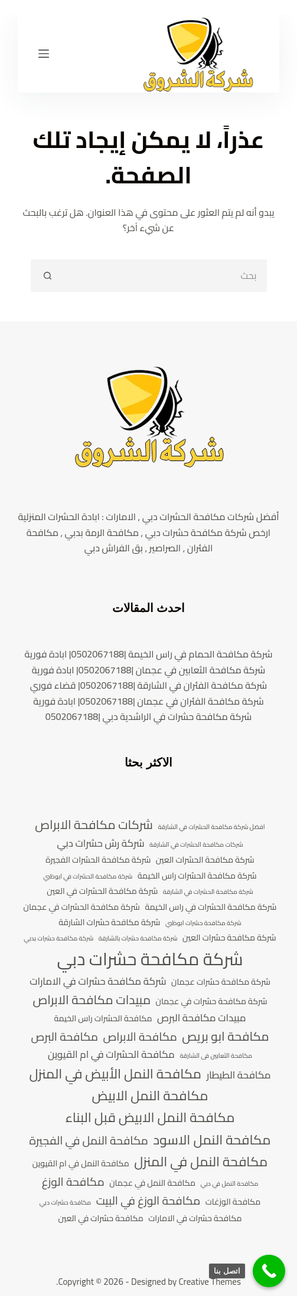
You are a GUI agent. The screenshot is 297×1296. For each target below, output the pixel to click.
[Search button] (47, 275)
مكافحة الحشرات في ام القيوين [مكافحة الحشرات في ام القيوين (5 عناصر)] (111, 1055)
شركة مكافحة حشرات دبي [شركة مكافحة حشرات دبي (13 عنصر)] (150, 959)
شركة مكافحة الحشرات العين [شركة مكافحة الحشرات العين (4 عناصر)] (205, 860)
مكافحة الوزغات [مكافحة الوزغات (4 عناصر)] (233, 1202)
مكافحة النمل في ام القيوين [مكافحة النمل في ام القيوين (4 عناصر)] (80, 1163)
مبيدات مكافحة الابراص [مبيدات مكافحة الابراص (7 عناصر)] (91, 1000)
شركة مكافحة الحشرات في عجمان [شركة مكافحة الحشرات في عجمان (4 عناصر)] (82, 907)
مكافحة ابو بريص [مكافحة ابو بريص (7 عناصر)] (225, 1037)
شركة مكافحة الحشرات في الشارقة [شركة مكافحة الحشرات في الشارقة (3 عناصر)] (208, 892)
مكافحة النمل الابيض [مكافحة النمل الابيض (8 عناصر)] (150, 1096)
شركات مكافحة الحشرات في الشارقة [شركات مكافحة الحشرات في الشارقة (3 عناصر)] (196, 845)
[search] (165, 275)
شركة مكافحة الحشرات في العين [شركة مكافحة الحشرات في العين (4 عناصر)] (102, 891)
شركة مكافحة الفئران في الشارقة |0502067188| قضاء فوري (148, 685)
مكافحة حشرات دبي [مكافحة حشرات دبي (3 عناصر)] (66, 1203)
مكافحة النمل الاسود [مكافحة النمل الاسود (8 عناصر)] (211, 1140)
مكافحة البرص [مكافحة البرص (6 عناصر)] (64, 1037)
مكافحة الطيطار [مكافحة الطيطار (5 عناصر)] (239, 1075)
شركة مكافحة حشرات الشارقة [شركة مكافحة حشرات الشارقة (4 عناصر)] (109, 922)
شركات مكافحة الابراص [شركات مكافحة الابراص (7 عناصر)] (94, 825)
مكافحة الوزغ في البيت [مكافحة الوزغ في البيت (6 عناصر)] (148, 1201)
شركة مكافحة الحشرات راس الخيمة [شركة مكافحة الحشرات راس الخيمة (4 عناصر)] (197, 876)
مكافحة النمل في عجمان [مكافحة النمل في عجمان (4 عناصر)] (152, 1183)
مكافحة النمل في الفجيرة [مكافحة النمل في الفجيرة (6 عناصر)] (89, 1140)
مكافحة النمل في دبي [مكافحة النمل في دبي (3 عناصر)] (230, 1184)
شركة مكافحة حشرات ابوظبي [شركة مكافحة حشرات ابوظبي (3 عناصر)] (203, 923)
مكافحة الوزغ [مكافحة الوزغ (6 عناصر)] (73, 1182)
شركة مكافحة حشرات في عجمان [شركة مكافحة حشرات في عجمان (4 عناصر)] (211, 1001)
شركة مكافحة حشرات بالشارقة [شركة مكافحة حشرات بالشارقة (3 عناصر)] (138, 938)
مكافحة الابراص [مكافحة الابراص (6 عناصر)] (140, 1037)
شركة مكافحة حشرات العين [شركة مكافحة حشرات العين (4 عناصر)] (229, 938)
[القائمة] (43, 53)
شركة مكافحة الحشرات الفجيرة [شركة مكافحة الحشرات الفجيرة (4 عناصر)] (98, 860)
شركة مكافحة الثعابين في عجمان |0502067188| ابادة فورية (149, 670)
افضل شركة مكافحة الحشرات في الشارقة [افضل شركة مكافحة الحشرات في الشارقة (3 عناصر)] (211, 827)
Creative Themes (210, 1281)
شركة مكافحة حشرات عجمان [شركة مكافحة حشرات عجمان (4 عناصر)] (220, 982)
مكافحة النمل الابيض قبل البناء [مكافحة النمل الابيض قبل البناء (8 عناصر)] (149, 1118)
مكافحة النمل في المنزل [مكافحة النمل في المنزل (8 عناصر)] (200, 1162)
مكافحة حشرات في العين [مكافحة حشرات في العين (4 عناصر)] (100, 1218)
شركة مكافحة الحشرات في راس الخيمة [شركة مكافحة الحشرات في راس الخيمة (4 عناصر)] (210, 907)
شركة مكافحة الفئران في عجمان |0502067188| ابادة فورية (148, 701)
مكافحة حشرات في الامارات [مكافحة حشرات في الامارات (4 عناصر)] (194, 1218)
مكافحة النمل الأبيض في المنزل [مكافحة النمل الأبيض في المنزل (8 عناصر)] (115, 1074)
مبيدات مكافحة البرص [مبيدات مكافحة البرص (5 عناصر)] (201, 1018)
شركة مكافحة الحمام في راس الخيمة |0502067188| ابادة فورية (148, 654)
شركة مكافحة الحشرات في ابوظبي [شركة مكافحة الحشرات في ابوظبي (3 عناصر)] (87, 876)
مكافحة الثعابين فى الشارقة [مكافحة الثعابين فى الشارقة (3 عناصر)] (215, 1056)
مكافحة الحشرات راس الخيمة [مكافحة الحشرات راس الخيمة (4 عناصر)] (103, 1018)
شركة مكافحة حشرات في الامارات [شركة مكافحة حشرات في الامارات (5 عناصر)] (98, 981)
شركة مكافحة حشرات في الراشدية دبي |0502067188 (148, 716)
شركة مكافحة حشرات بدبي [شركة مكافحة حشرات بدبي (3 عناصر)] (58, 938)
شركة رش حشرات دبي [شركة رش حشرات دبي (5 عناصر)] (100, 844)
